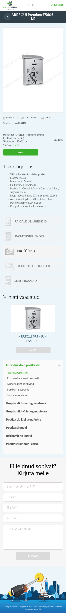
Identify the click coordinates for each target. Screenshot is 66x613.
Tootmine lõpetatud (17, 395)
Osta (20, 152)
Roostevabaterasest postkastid (23, 378)
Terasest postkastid (17, 373)
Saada (33, 555)
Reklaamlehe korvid (19, 435)
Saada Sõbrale (30, 118)
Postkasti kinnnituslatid (22, 443)
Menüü (57, 5)
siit (40, 609)
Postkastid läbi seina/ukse (23, 419)
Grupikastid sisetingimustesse (26, 403)
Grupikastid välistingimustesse (26, 411)
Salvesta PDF (10, 118)
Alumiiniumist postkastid (20, 384)
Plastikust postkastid (18, 390)
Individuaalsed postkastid (23, 365)
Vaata (33, 350)
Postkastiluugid (16, 427)
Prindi (46, 118)
